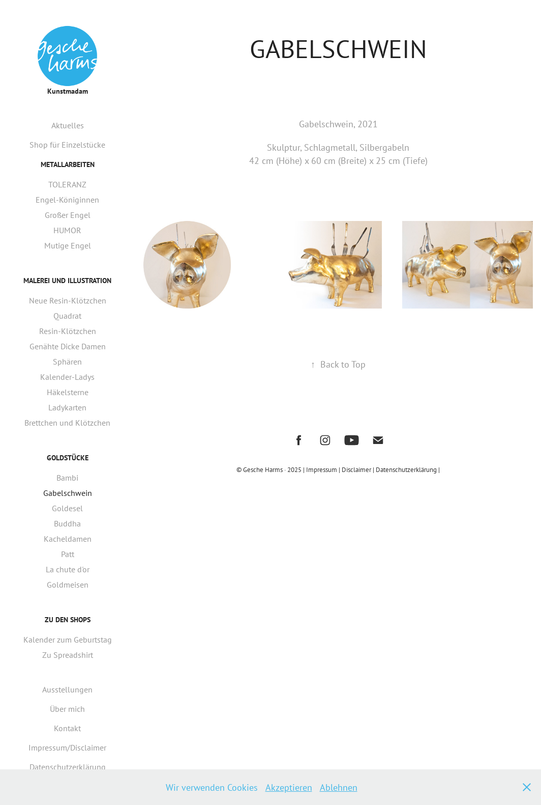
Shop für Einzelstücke (67, 145)
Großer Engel (68, 215)
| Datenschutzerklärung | (406, 469)
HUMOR (67, 230)
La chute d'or (67, 569)
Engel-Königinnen (67, 200)
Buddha (67, 523)
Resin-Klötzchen (67, 331)
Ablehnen (338, 787)
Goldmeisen (67, 584)
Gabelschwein (67, 493)
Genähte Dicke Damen (67, 346)
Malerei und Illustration (67, 280)
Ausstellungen (67, 689)
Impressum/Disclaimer (67, 747)
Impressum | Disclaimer (339, 469)
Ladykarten (67, 407)
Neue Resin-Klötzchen (67, 300)
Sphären (67, 361)
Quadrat (67, 316)
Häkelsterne (67, 392)
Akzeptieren (288, 787)
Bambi (67, 478)
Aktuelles (67, 125)
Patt (67, 554)
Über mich (67, 709)
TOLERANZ (67, 184)
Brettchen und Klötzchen (67, 423)
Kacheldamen (68, 539)
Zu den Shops (68, 619)
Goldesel (67, 508)
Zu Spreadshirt (67, 655)
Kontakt (67, 728)
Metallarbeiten (68, 164)
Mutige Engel (67, 245)
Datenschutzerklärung (67, 767)
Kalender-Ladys (67, 377)
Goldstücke (67, 457)
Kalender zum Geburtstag (67, 639)
